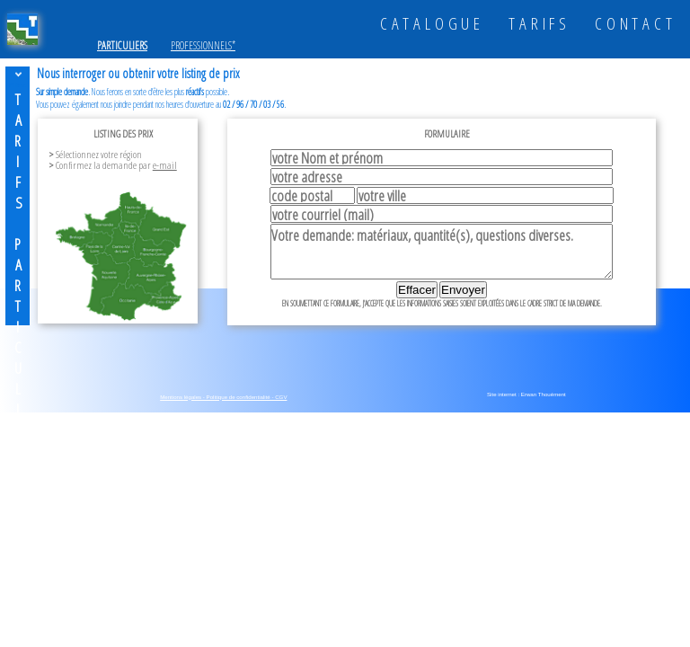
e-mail (165, 165)
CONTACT (636, 23)
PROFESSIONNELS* (203, 45)
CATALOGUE (432, 23)
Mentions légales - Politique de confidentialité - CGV (223, 397)
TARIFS (540, 23)
